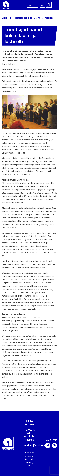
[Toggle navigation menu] (55, 5)
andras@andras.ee (35, 445)
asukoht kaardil (30, 438)
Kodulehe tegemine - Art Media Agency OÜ (29, 459)
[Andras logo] (6, 5)
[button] (32, 5)
